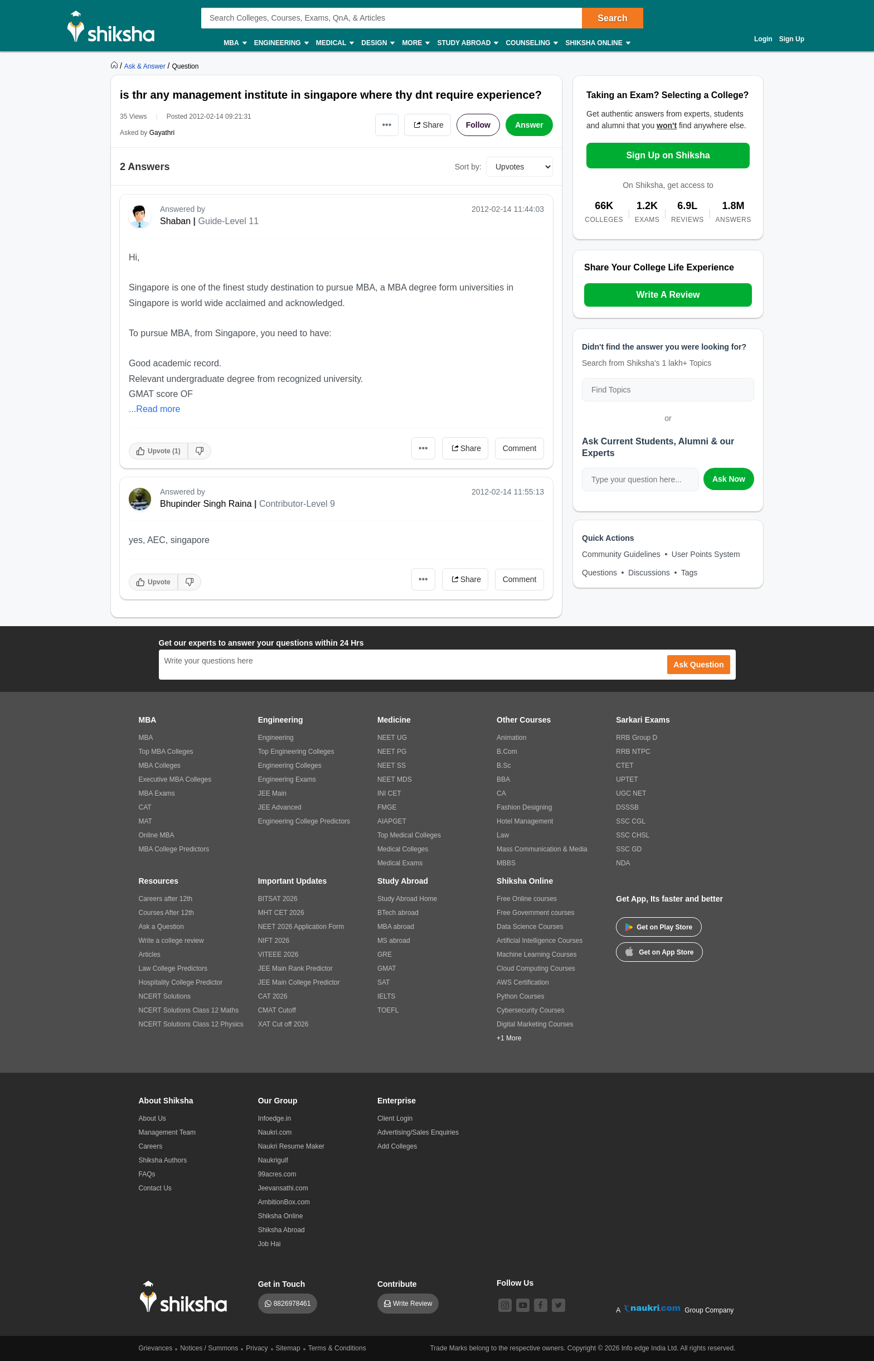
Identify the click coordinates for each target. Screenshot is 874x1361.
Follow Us (515, 1282)
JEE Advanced (280, 807)
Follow (478, 124)
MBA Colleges (160, 765)
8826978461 (292, 1303)
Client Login (394, 1118)
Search (612, 18)
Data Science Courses (530, 927)
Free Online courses (527, 899)
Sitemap (288, 1348)
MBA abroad (395, 927)
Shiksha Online (597, 43)
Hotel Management (525, 821)
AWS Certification (523, 982)
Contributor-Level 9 (297, 503)
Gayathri (161, 133)
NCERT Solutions (165, 996)
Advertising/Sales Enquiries (418, 1132)
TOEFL (388, 1010)
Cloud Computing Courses (536, 968)
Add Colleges (397, 1146)
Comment (520, 448)
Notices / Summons (209, 1348)
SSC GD (629, 849)
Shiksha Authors (163, 1160)
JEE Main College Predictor (299, 982)
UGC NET (631, 793)
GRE (384, 954)
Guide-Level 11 (228, 221)
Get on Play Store (658, 927)
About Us (152, 1118)
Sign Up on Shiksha (668, 155)
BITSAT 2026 (278, 899)
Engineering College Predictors (304, 821)
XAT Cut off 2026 (283, 1024)
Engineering (281, 43)
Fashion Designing (524, 807)
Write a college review (171, 941)
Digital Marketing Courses (535, 1024)
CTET (624, 765)
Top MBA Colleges (166, 751)
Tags (689, 572)
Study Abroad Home (407, 899)
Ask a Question (161, 927)
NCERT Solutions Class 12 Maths (189, 1010)
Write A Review (668, 294)
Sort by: (468, 166)
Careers (151, 1146)
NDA (623, 863)
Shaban (175, 221)
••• (387, 124)
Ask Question (698, 664)
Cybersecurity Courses (530, 1010)
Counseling (531, 43)
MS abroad (393, 941)
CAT (145, 807)
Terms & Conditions (337, 1348)
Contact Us (155, 1188)
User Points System (706, 554)
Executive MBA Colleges (175, 779)
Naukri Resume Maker (291, 1146)
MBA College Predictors (174, 849)
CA (501, 793)
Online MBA (156, 835)
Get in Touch (281, 1284)
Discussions (649, 572)
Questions (599, 572)
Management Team (167, 1132)
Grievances (156, 1348)
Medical (334, 43)
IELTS (386, 996)
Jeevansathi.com (283, 1188)
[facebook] (540, 1305)
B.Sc (504, 765)
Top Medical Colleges (409, 835)
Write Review (412, 1303)
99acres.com (277, 1174)
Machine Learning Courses (536, 954)
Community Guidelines (621, 554)
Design (377, 43)
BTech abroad (398, 913)
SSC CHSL (632, 835)
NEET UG (392, 738)
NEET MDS (394, 779)
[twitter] (558, 1305)
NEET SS (391, 765)
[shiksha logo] (186, 1297)
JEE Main (272, 793)
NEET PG (391, 751)
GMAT (386, 968)
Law (503, 835)
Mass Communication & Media (542, 849)
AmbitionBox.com (284, 1202)
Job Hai (269, 1244)
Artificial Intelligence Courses (539, 941)
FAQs (147, 1174)
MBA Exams (157, 793)
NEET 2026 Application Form (301, 927)
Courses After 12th (166, 913)
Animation (511, 738)
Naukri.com (275, 1132)
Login (763, 39)
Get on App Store (659, 951)
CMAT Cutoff (277, 1010)
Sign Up (791, 39)
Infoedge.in (274, 1118)
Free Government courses (535, 913)
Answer (529, 124)
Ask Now (728, 478)
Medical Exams (400, 863)
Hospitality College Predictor (181, 982)
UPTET (627, 779)
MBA (234, 43)
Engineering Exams (287, 779)
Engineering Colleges (290, 765)
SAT (383, 982)
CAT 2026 (273, 996)
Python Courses (520, 996)
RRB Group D (636, 738)
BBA (503, 779)
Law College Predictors (173, 968)
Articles (150, 954)
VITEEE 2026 (278, 954)
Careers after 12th (166, 899)
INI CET (389, 793)
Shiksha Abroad (281, 1230)
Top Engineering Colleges (296, 751)
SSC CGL (630, 821)
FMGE (387, 807)
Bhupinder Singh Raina (206, 503)
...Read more (154, 409)
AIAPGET (391, 821)
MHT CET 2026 (281, 913)
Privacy (257, 1348)
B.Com (507, 751)
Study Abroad (467, 43)
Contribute (397, 1284)
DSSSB (627, 807)
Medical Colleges (402, 849)
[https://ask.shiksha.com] (146, 65)
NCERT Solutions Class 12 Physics (191, 1024)
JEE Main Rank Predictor (295, 968)
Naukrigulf (273, 1160)
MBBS (506, 863)
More (415, 43)
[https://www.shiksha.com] (115, 65)
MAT (145, 821)
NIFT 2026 (273, 941)
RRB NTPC (633, 751)
